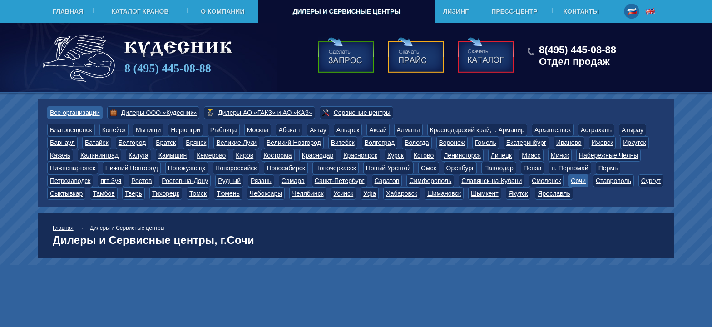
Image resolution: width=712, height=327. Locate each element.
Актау (318, 130)
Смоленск (546, 180)
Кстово (424, 155)
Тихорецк (165, 193)
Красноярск (360, 155)
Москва (258, 130)
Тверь (133, 193)
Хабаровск (401, 193)
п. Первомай (569, 168)
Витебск (343, 142)
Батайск (97, 142)
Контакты (581, 11)
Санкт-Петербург (340, 180)
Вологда (417, 142)
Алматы (408, 130)
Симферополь (430, 180)
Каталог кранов (139, 11)
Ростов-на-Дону (185, 180)
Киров (244, 155)
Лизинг (456, 11)
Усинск (344, 193)
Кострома (277, 155)
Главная (68, 11)
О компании (222, 11)
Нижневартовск (72, 168)
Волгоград (380, 142)
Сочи (578, 180)
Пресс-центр (514, 11)
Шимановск (444, 193)
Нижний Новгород (131, 168)
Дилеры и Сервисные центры (346, 11)
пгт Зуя (110, 180)
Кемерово (211, 155)
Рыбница (223, 130)
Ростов (141, 180)
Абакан (289, 130)
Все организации (75, 112)
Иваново (569, 142)
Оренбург (460, 168)
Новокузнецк (186, 168)
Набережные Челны (608, 155)
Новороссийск (236, 168)
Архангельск (552, 130)
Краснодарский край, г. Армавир (477, 130)
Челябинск (307, 193)
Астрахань (596, 130)
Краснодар (318, 155)
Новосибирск (286, 168)
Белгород (132, 142)
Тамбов (103, 193)
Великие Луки (236, 142)
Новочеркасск (335, 168)
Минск (560, 155)
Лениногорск (462, 155)
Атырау (632, 130)
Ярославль (554, 193)
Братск (166, 142)
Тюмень (228, 193)
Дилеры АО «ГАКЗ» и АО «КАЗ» (265, 112)
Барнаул (62, 142)
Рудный (229, 180)
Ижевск (602, 142)
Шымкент (485, 193)
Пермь (608, 168)
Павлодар (499, 168)
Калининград (99, 155)
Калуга (138, 155)
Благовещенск (71, 130)
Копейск (114, 130)
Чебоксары (266, 193)
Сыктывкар (66, 193)
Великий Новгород (294, 142)
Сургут (651, 180)
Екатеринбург (526, 142)
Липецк (501, 155)
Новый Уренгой (388, 168)
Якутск (518, 193)
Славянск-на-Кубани (491, 180)
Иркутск (634, 142)
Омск (428, 168)
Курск (395, 155)
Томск (198, 193)
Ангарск (348, 130)
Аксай (377, 130)
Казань (60, 155)
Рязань (261, 180)
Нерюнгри (185, 130)
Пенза (533, 168)
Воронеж (452, 142)
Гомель (485, 142)
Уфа (369, 193)
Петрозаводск (70, 180)
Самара (293, 180)
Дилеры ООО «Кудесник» (159, 112)
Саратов (387, 180)
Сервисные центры (362, 112)
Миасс (531, 155)
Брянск (196, 142)
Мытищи (148, 130)
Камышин (172, 155)
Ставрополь (613, 180)
